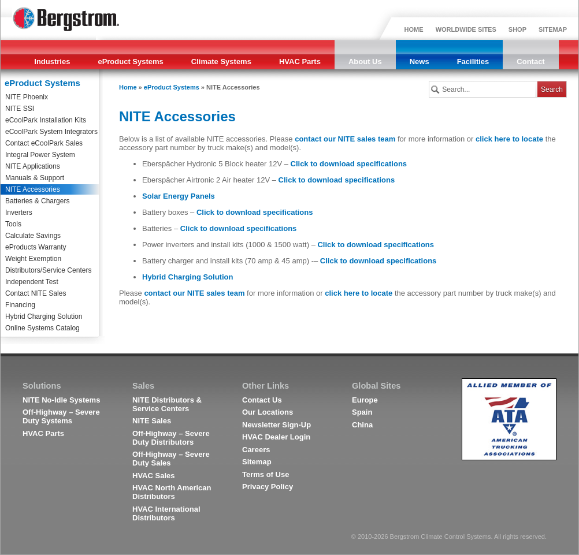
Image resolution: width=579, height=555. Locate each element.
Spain (362, 412)
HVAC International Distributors (166, 513)
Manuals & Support (34, 178)
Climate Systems (221, 61)
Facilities (473, 61)
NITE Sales (151, 420)
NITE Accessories (32, 189)
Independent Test (31, 282)
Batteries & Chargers (37, 201)
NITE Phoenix (26, 97)
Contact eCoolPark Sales (44, 143)
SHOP (517, 29)
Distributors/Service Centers (48, 270)
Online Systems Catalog (42, 328)
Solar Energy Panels (178, 196)
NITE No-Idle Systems (61, 400)
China (362, 424)
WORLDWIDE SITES (466, 29)
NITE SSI (19, 109)
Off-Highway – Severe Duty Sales (171, 458)
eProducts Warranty (35, 247)
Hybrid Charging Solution (43, 316)
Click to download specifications (349, 163)
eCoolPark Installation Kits (45, 120)
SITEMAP (553, 29)
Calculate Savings (33, 236)
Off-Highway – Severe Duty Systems (61, 416)
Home (128, 87)
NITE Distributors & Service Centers (167, 404)
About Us (365, 61)
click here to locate (509, 139)
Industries (52, 61)
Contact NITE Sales (35, 293)
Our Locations (267, 412)
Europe (365, 400)
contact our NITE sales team (345, 139)
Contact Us (262, 400)
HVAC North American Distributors (171, 492)
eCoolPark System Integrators (51, 132)
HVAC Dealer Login (276, 437)
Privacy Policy (267, 486)
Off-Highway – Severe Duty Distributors (171, 437)
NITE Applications (32, 166)
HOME (414, 29)
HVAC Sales (153, 475)
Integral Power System (40, 155)
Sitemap (257, 461)
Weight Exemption (33, 259)
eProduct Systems (130, 61)
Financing (20, 305)
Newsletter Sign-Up (276, 424)
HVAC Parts (300, 61)
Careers (256, 449)
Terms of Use (265, 474)
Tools (13, 224)
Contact (530, 61)
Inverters (18, 212)
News (419, 61)
